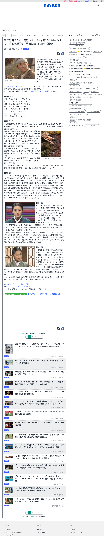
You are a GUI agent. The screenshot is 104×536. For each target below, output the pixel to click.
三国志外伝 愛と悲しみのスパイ (80, 105)
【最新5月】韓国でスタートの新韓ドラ (83, 66)
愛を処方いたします (76, 88)
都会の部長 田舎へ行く (92, 94)
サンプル (72, 123)
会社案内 (39, 529)
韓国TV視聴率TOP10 (77, 71)
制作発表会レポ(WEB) (93, 68)
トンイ (72, 77)
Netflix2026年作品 (86, 51)
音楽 (48, 35)
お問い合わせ (41, 532)
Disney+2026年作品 (77, 54)
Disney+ (97, 51)
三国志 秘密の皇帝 (94, 111)
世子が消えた (74, 85)
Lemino (80, 57)
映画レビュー (74, 117)
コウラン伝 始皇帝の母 (77, 111)
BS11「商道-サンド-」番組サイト (18, 286)
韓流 (14, 35)
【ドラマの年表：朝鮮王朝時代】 (39, 91)
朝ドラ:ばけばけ (75, 40)
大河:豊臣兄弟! (88, 40)
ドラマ (21, 35)
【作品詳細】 (32, 294)
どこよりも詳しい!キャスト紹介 (81, 74)
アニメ (41, 35)
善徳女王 (91, 83)
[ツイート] (58, 53)
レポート (60, 35)
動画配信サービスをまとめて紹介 (80, 120)
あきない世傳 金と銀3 (77, 45)
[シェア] (62, 53)
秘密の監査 (94, 91)
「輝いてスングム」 (32, 165)
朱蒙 (84, 83)
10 (47, 337)
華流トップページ (76, 103)
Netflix (73, 51)
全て (8, 35)
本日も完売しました (76, 94)
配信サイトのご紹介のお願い (13, 532)
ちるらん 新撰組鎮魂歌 (77, 43)
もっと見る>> (91, 125)
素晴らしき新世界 (75, 91)
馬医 (71, 80)
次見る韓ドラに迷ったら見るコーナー (82, 114)
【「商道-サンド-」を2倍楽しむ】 (16, 86)
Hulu (87, 57)
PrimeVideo (89, 54)
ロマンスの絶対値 (75, 100)
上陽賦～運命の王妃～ (77, 108)
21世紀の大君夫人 (91, 88)
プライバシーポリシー (76, 532)
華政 (78, 77)
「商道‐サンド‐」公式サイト (17, 284)
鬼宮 (71, 83)
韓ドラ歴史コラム (75, 60)
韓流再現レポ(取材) (77, 68)
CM (53, 35)
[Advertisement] (52, 19)
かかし (86, 91)
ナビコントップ (7, 30)
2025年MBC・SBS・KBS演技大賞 (79, 48)
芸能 (34, 35)
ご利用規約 (72, 529)
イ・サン (78, 80)
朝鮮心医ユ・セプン (89, 77)
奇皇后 (77, 83)
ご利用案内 (7, 529)
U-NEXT (72, 57)
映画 (28, 35)
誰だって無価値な (75, 97)
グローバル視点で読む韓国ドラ (80, 63)
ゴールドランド (89, 97)
